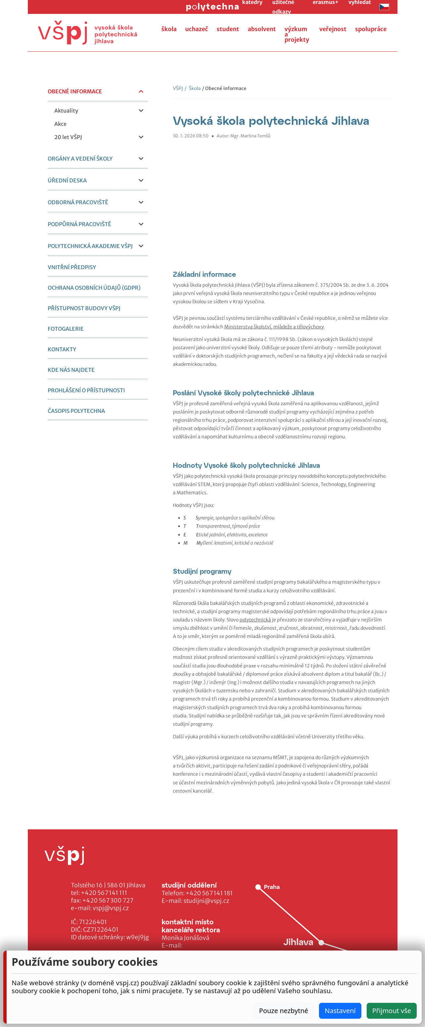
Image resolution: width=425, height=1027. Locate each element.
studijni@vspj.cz (206, 901)
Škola (193, 88)
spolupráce (371, 29)
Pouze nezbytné (283, 1010)
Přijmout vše (391, 1010)
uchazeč (196, 29)
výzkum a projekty (297, 34)
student (228, 29)
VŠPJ (178, 88)
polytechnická (255, 620)
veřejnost (332, 29)
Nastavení (340, 1010)
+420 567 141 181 (209, 893)
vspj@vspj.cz (111, 908)
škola (169, 29)
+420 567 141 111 (104, 893)
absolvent (262, 29)
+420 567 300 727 (107, 900)
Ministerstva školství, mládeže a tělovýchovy (274, 327)
